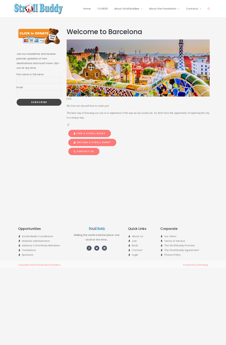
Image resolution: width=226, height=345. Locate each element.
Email (19, 87)
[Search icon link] (209, 8)
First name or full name (30, 74)
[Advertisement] (32, 158)
